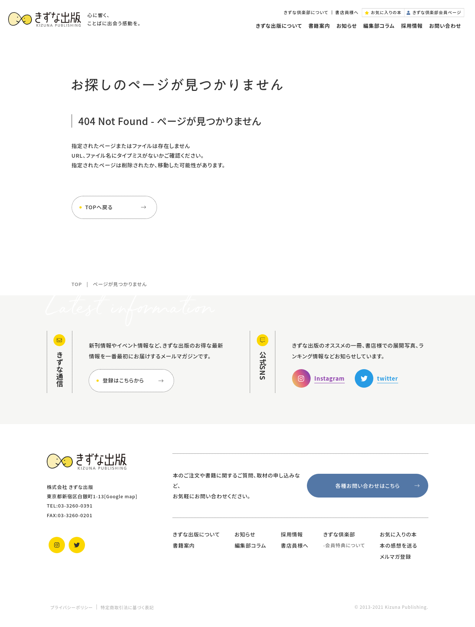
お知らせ (345, 29)
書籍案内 (317, 29)
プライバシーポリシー (71, 607)
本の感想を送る (398, 545)
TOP (77, 284)
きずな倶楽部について (298, 15)
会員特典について (345, 545)
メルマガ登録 (395, 556)
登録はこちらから (134, 380)
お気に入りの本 (398, 534)
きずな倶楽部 (339, 534)
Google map (121, 496)
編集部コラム (377, 29)
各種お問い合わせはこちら (379, 485)
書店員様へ (339, 15)
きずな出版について (277, 29)
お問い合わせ (443, 29)
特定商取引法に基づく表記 (127, 607)
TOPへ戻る (117, 207)
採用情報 (410, 29)
